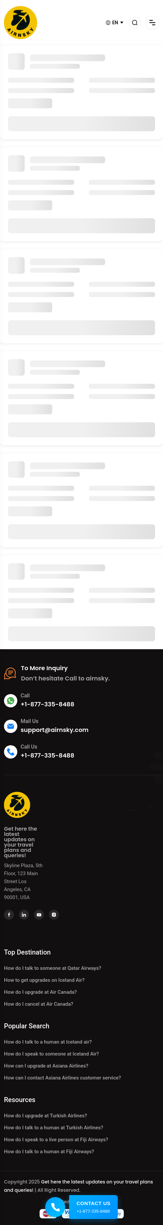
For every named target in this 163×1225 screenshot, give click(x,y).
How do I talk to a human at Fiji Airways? (49, 1152)
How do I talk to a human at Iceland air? (48, 1042)
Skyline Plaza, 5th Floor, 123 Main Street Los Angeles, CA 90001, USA (23, 881)
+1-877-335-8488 (47, 704)
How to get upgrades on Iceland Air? (44, 980)
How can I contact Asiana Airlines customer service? (62, 1078)
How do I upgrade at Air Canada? (40, 992)
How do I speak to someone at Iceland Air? (51, 1054)
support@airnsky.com (54, 730)
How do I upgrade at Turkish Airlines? (45, 1116)
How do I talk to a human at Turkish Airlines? (53, 1128)
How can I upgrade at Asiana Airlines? (46, 1066)
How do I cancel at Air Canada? (38, 1004)
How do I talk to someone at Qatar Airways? (52, 968)
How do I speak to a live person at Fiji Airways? (56, 1140)
